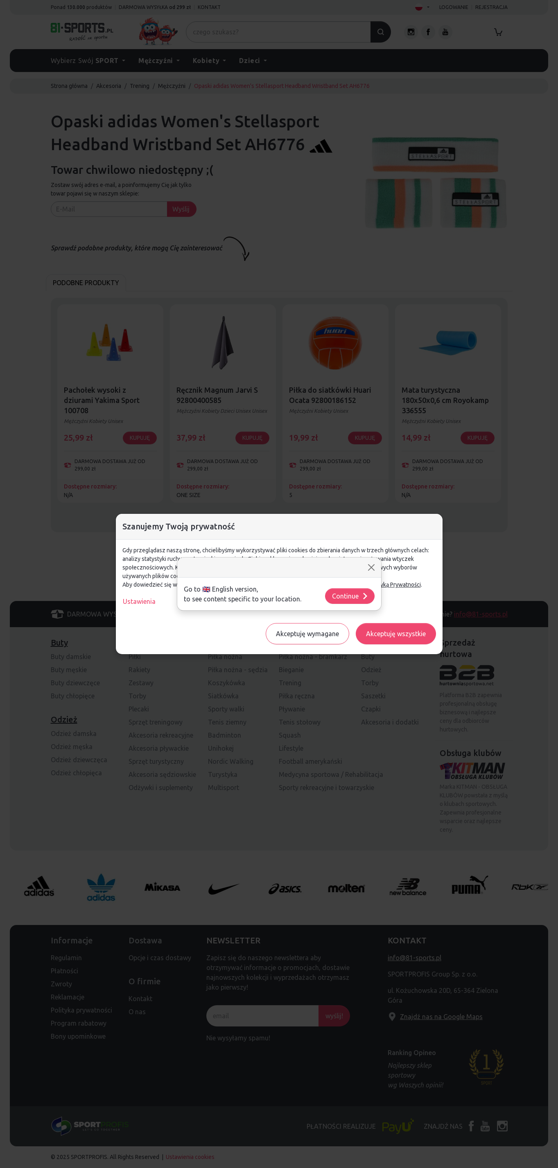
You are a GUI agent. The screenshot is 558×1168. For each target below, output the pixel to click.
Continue (350, 596)
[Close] (371, 567)
